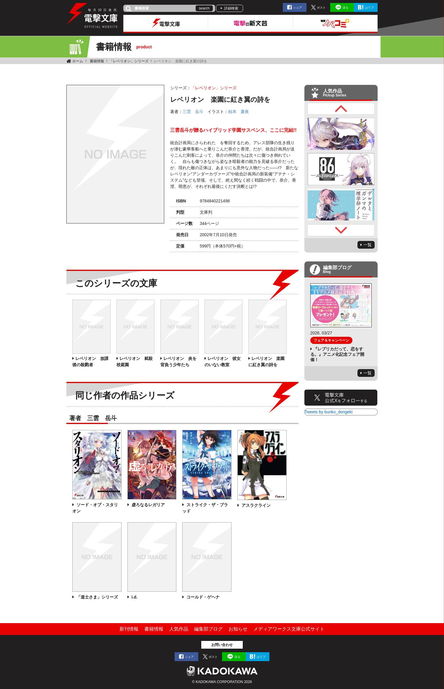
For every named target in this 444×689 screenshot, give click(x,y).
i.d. (134, 597)
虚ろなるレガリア (147, 504)
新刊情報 (128, 628)
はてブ (369, 7)
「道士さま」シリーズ (96, 597)
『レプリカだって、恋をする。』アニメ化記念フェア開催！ (337, 354)
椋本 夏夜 (238, 111)
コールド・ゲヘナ (202, 597)
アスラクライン (255, 505)
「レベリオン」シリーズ (128, 61)
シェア (297, 7)
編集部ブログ (208, 628)
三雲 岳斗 (193, 111)
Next (341, 230)
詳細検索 (231, 8)
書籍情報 (97, 61)
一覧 (367, 244)
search (204, 8)
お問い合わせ (222, 645)
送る (346, 7)
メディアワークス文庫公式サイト (289, 628)
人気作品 (178, 628)
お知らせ (238, 628)
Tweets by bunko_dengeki (329, 411)
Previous (341, 109)
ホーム (77, 61)
